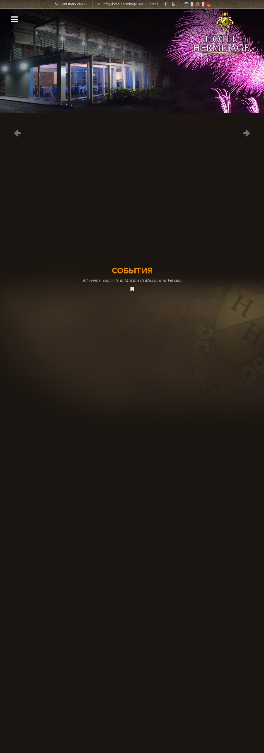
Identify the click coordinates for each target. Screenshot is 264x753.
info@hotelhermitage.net (123, 4)
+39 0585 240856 (74, 4)
